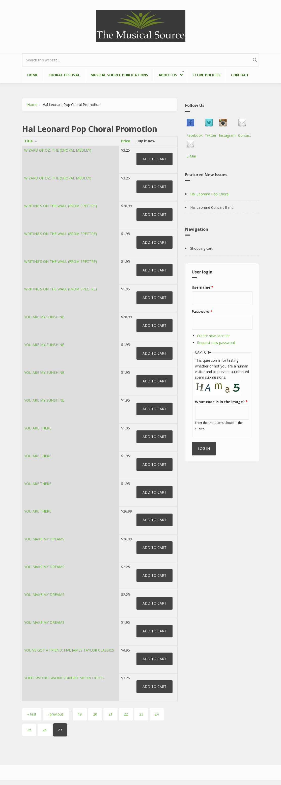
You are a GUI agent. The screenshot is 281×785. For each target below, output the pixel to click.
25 (29, 729)
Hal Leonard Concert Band (212, 207)
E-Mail (191, 156)
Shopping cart (201, 248)
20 (95, 714)
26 (45, 729)
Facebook (194, 135)
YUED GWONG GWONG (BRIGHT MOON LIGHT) (64, 678)
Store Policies (206, 75)
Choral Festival (64, 75)
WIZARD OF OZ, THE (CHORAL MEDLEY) (57, 150)
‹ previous (56, 714)
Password (202, 311)
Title (30, 140)
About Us (168, 74)
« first (31, 714)
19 (80, 714)
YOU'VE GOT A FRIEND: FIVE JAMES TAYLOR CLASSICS (69, 650)
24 (157, 714)
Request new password (216, 342)
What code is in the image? (221, 401)
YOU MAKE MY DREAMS (44, 539)
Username (202, 287)
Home (32, 75)
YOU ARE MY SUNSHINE (44, 316)
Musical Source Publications (119, 75)
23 (141, 714)
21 (110, 714)
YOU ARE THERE (37, 428)
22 (126, 714)
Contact (240, 75)
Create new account (213, 335)
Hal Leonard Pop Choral (209, 194)
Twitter (210, 135)
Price (125, 140)
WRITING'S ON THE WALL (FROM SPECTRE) (60, 205)
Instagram (227, 135)
